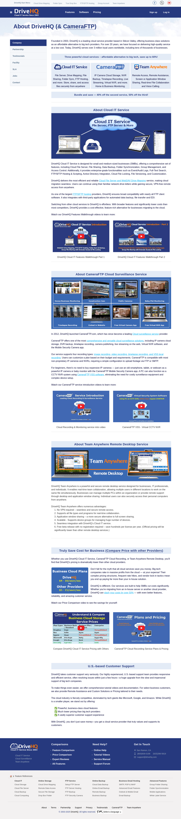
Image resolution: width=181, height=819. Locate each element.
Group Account (103, 3)
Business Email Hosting (129, 781)
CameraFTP (78, 26)
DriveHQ (74, 812)
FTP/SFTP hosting (82, 194)
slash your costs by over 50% (119, 592)
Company (17, 43)
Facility (16, 63)
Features (70, 12)
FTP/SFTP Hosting (87, 3)
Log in (166, 12)
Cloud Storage (20, 784)
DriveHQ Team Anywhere (64, 506)
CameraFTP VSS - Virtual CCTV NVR (141, 427)
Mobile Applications (157, 792)
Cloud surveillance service (145, 334)
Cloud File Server (22, 788)
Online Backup (98, 781)
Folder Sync (57, 3)
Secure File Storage (46, 792)
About (44, 807)
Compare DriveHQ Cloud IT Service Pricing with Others (81, 649)
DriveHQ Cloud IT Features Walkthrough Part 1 (80, 257)
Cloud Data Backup (100, 784)
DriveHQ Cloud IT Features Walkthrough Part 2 (141, 257)
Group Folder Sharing (158, 784)
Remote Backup (98, 792)
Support (78, 807)
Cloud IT (18, 781)
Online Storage (44, 781)
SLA (15, 69)
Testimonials (19, 56)
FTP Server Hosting (73, 788)
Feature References (24, 776)
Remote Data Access (46, 788)
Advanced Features (158, 781)
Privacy (89, 807)
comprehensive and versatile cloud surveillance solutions (115, 341)
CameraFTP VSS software (90, 374)
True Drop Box (71, 3)
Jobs (15, 76)
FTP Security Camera (74, 795)
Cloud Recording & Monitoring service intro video (80, 427)
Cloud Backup (20, 792)
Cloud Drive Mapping (41, 3)
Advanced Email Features (129, 788)
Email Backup (124, 795)
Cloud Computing (22, 795)
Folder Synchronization (159, 788)
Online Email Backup (100, 788)
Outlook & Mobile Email (128, 792)
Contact (16, 82)
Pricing (97, 12)
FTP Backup (70, 792)
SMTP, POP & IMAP (127, 784)
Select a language (109, 812)
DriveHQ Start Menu (22, 3)
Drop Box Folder (45, 795)
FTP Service (70, 781)
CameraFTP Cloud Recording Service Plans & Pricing (141, 649)
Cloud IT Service (22, 755)
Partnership (18, 49)
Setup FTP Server (72, 784)
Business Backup (99, 795)
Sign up (153, 12)
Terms (53, 807)
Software (84, 12)
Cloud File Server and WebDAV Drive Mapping (122, 180)
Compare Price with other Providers (134, 550)
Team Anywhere (119, 3)
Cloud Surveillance (23, 758)
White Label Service (158, 795)
